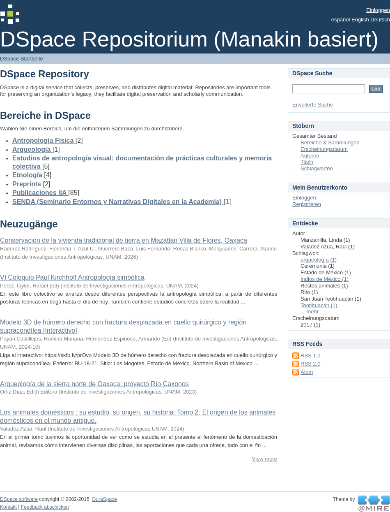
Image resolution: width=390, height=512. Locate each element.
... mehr (310, 311)
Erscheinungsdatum (324, 149)
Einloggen (378, 10)
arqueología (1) (319, 260)
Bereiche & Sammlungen (330, 142)
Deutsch (380, 19)
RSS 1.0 (310, 355)
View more (264, 459)
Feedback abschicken (45, 507)
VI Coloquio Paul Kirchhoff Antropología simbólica (72, 277)
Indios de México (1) (325, 279)
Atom (307, 372)
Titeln (307, 162)
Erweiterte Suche (312, 105)
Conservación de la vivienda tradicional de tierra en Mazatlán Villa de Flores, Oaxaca (123, 240)
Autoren (310, 156)
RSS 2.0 (310, 364)
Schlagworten (317, 168)
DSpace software (19, 499)
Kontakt (8, 507)
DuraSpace (104, 499)
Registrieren (306, 204)
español (340, 19)
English (360, 19)
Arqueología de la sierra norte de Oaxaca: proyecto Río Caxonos (94, 383)
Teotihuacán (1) (319, 305)
